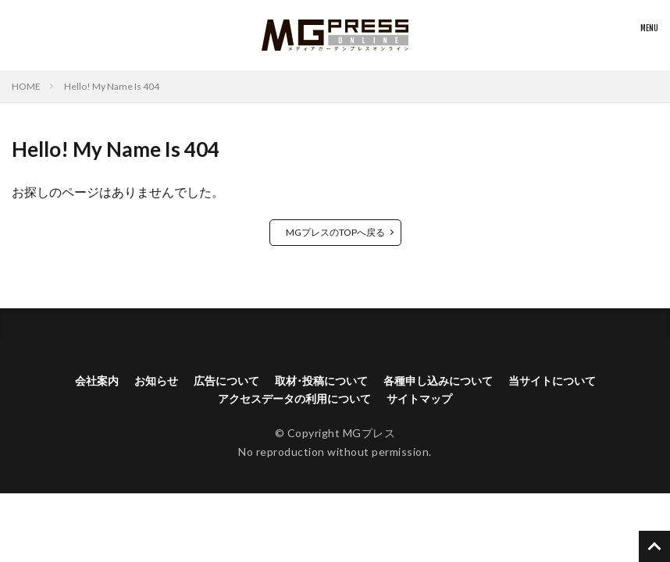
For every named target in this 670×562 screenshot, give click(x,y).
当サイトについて (552, 380)
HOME (26, 86)
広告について (226, 380)
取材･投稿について (321, 380)
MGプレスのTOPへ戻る (335, 232)
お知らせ (156, 380)
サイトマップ (419, 398)
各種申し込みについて (438, 380)
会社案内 (97, 380)
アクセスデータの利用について (294, 398)
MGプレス (369, 432)
